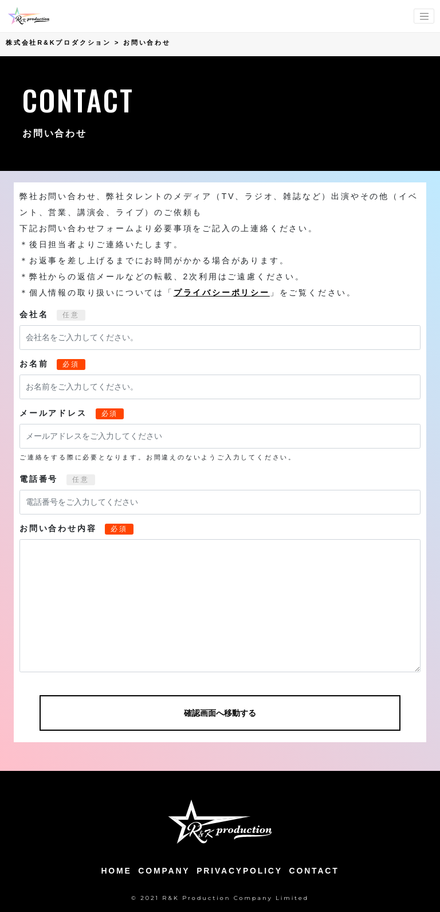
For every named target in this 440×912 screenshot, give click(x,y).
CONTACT (314, 870)
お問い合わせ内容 (57, 528)
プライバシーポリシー (222, 292)
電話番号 (38, 479)
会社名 (33, 314)
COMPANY (164, 870)
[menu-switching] (424, 16)
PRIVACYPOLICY (239, 870)
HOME (116, 870)
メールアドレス (53, 413)
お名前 (33, 363)
